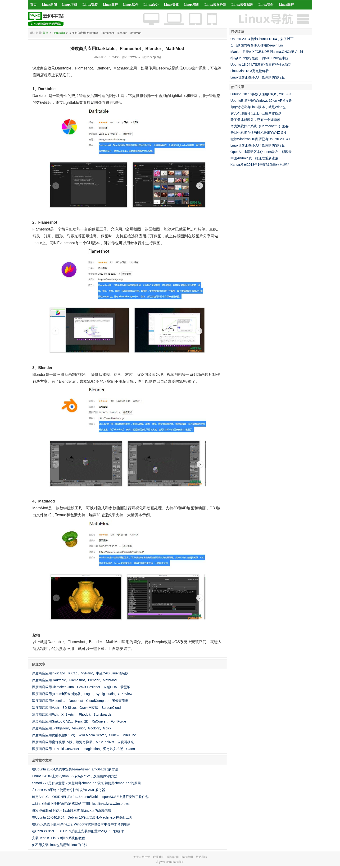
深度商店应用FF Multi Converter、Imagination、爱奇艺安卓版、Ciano (83, 749)
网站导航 (201, 857)
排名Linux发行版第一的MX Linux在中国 (260, 58)
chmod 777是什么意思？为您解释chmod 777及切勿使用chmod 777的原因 (86, 783)
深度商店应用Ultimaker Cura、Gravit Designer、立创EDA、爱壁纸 (81, 687)
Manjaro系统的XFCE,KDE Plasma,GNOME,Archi (267, 52)
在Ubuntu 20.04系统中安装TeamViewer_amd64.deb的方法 (75, 769)
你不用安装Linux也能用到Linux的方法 (60, 845)
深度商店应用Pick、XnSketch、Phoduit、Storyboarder (72, 714)
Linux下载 (69, 4)
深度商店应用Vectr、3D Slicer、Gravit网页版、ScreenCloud (76, 707)
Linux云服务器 (215, 4)
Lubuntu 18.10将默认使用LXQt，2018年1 (261, 94)
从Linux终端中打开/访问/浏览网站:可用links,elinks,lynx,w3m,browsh (81, 804)
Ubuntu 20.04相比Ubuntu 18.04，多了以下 (262, 39)
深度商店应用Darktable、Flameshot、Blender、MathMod (74, 680)
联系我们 (158, 857)
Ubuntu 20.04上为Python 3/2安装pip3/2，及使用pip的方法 (75, 776)
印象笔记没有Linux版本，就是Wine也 (258, 107)
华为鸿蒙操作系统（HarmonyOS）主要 (260, 126)
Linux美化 (171, 4)
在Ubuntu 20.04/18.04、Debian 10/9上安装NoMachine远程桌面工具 (82, 817)
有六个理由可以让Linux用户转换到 (256, 113)
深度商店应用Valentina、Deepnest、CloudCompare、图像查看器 (80, 701)
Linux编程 (286, 4)
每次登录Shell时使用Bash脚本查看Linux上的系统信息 (71, 810)
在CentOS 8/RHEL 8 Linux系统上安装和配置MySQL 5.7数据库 (78, 831)
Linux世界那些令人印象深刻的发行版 (258, 77)
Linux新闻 (49, 4)
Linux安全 (266, 4)
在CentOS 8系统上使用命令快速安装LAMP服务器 (68, 790)
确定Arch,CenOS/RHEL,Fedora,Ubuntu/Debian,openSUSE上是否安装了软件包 (90, 797)
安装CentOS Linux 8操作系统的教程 (58, 838)
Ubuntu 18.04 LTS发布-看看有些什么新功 (261, 64)
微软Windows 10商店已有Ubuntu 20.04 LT (262, 139)
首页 (33, 4)
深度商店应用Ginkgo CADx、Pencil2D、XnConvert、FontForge (79, 721)
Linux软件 (130, 4)
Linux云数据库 (242, 4)
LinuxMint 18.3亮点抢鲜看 (250, 71)
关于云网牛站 (141, 857)
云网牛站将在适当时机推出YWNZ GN (258, 132)
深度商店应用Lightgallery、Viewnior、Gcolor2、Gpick (72, 728)
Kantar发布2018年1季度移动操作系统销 (260, 164)
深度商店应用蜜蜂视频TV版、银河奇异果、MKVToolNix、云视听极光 (83, 742)
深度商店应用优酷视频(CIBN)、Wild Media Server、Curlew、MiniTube (84, 735)
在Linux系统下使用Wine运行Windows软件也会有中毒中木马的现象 (81, 824)
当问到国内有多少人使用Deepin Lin (257, 45)
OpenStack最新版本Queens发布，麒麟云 (261, 152)
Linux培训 (191, 4)
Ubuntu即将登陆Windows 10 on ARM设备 (261, 100)
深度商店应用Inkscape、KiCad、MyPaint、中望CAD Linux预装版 (80, 673)
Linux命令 (151, 4)
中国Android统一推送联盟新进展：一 (258, 158)
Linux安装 (90, 4)
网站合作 (173, 857)
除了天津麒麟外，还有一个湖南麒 (255, 120)
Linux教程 (110, 4)
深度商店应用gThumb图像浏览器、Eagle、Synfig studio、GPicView (82, 694)
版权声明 (187, 857)
